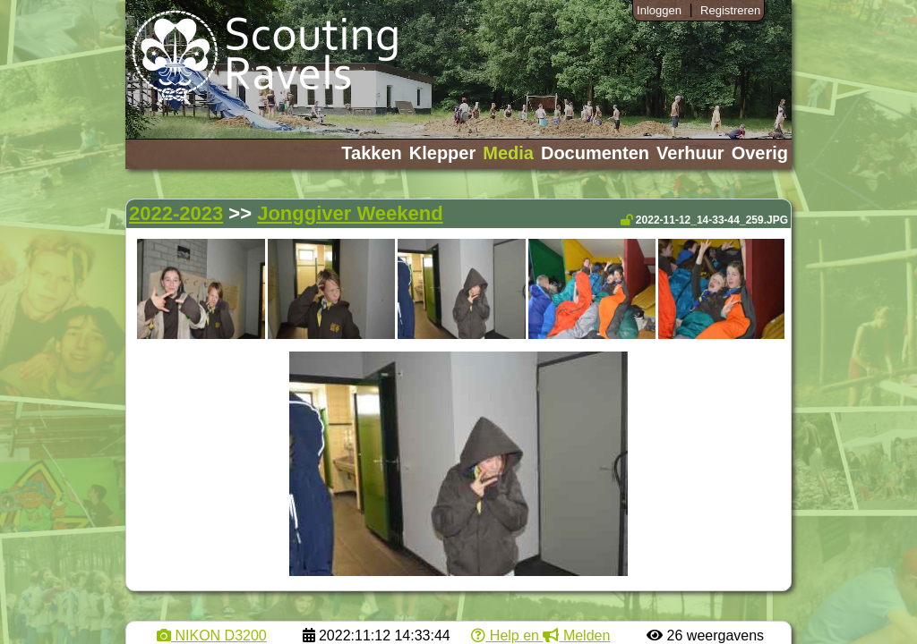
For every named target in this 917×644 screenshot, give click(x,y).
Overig (760, 153)
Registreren (730, 10)
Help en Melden (540, 635)
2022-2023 (176, 213)
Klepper (442, 153)
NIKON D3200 (212, 635)
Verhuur (690, 153)
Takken (371, 153)
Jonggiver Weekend (349, 213)
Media (508, 153)
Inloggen (659, 10)
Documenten (595, 153)
